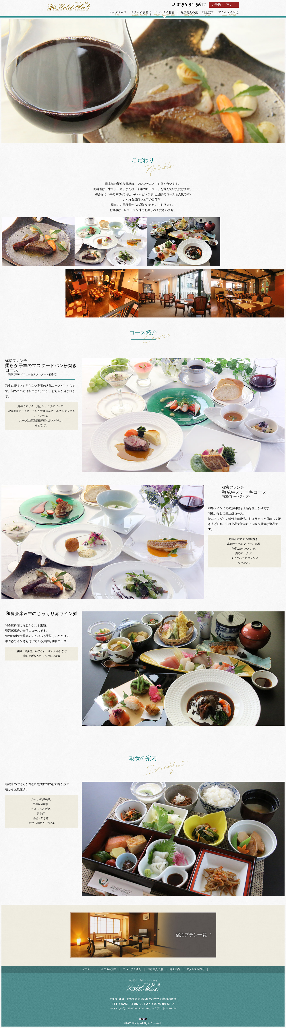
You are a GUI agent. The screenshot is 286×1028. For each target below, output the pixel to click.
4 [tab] (112, 595)
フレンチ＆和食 (132, 969)
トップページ (86, 969)
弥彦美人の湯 (155, 969)
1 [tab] (93, 595)
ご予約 (222, 4)
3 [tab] (106, 595)
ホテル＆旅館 (108, 969)
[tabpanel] (183, 415)
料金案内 (175, 969)
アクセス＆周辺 (195, 969)
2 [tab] (99, 595)
